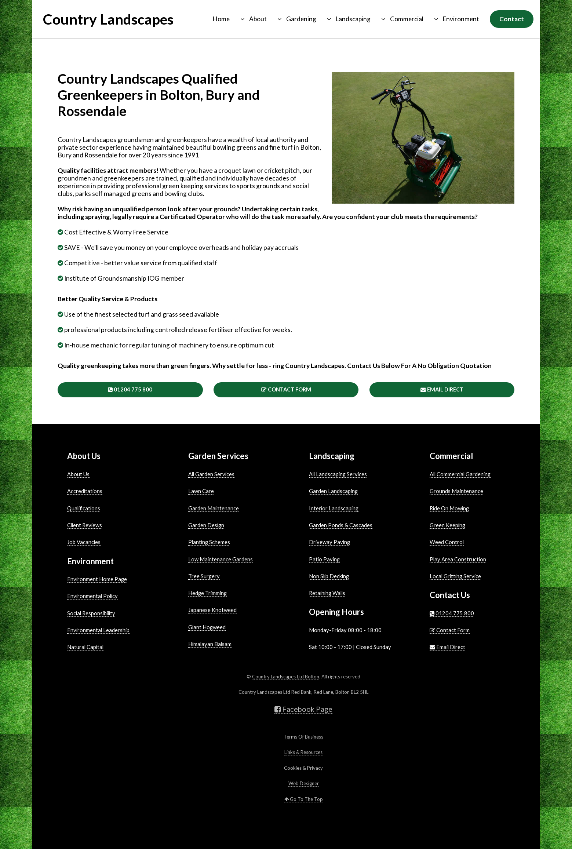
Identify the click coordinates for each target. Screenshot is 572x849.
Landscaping (353, 19)
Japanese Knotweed (212, 610)
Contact (511, 19)
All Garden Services (211, 474)
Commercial (406, 19)
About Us (78, 474)
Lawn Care (201, 491)
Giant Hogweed (207, 627)
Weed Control (447, 542)
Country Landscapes (108, 19)
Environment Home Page (97, 579)
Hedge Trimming (207, 593)
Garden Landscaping (333, 491)
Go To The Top (303, 799)
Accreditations (84, 491)
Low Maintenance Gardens (220, 559)
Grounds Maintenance (456, 491)
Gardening (301, 19)
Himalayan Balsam (210, 644)
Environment (461, 19)
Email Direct (441, 389)
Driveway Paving (329, 542)
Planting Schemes (209, 542)
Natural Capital (85, 647)
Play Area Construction (458, 559)
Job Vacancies (84, 542)
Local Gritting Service (455, 576)
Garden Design (206, 525)
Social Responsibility (91, 613)
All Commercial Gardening (460, 474)
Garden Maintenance (213, 508)
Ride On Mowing (449, 508)
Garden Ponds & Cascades (340, 525)
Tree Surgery (204, 576)
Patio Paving (324, 559)
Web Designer (303, 783)
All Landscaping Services (338, 474)
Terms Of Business (303, 737)
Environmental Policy (92, 596)
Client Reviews (84, 525)
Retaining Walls (327, 593)
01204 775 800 (130, 389)
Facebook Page (303, 708)
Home (221, 19)
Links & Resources (303, 752)
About (258, 19)
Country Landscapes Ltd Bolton (285, 676)
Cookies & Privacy (303, 768)
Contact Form (286, 389)
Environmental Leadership (98, 630)
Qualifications (83, 508)
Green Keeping (447, 525)
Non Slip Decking (329, 576)
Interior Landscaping (333, 508)
